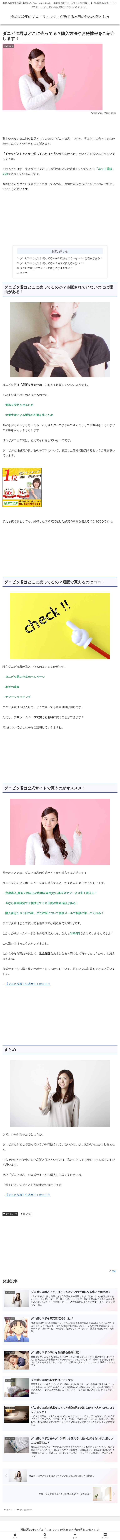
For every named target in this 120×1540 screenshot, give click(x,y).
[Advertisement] (60, 124)
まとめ (24, 273)
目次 (55, 251)
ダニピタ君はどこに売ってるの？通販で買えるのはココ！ (52, 263)
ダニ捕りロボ (10, 1214)
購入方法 (25, 1214)
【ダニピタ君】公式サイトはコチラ (27, 984)
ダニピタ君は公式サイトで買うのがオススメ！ (46, 268)
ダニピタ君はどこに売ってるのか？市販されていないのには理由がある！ (61, 258)
